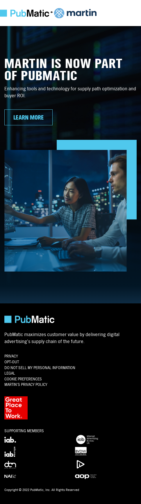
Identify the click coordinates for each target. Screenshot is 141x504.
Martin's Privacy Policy (25, 384)
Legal (9, 373)
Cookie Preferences (23, 379)
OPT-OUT (11, 362)
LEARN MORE (28, 117)
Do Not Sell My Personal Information (39, 368)
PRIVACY (11, 356)
